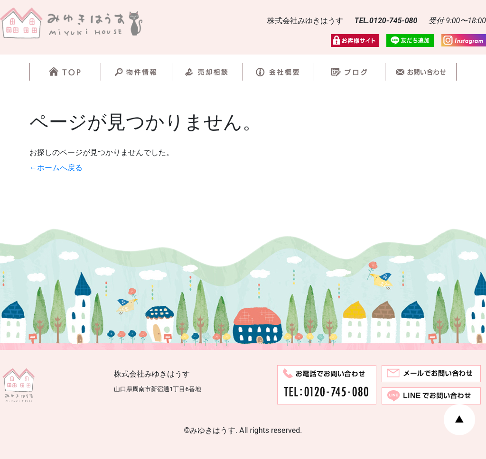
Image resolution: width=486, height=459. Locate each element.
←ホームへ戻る (56, 167)
